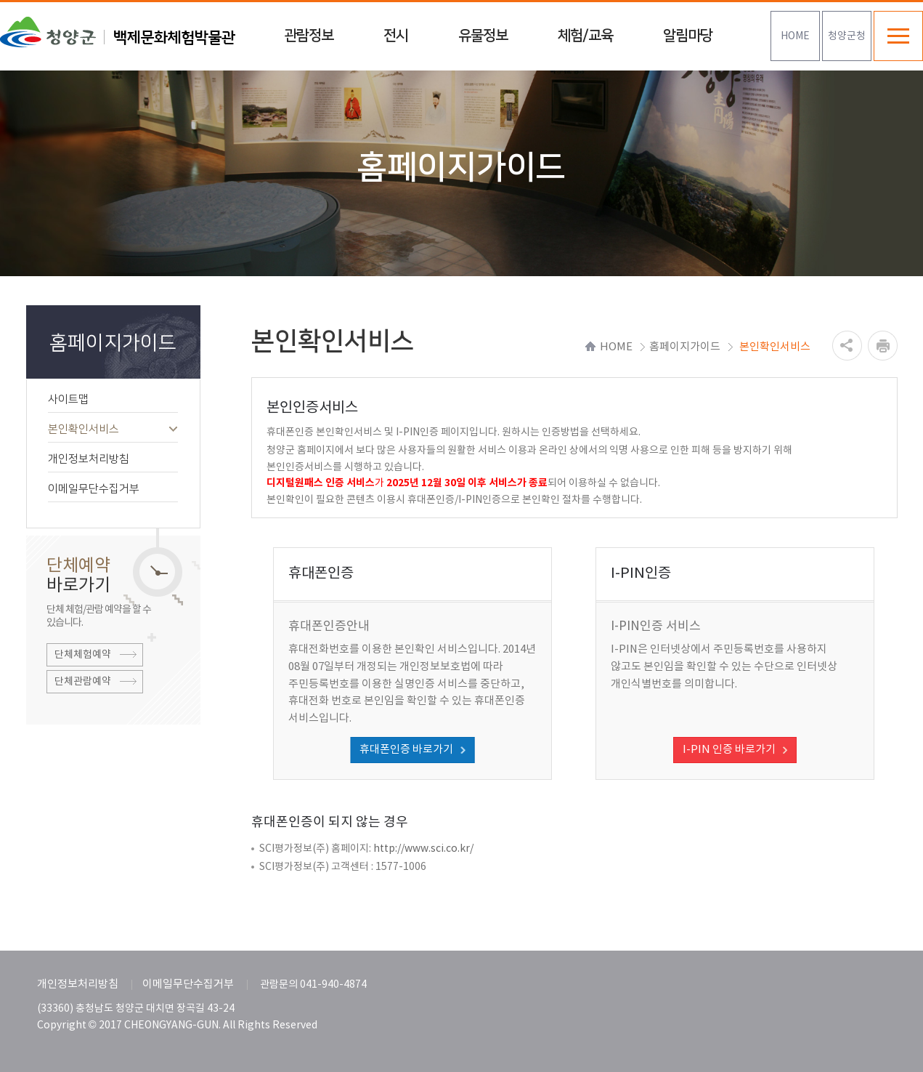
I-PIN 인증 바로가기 (729, 749)
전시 (395, 36)
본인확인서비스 (113, 429)
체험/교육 (585, 36)
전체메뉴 (898, 36)
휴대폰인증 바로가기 (406, 749)
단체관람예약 (82, 682)
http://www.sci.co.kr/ (423, 849)
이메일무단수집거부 (113, 489)
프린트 (883, 345)
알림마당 (687, 36)
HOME (795, 36)
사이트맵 (113, 399)
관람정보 (308, 36)
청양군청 (847, 36)
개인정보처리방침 (113, 459)
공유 (847, 345)
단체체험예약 (82, 655)
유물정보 (483, 36)
